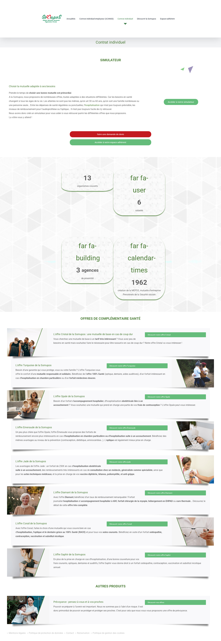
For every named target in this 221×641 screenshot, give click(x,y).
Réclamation (83, 625)
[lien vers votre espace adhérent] (110, 130)
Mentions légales (17, 625)
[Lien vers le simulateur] (181, 90)
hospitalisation (92, 93)
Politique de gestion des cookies (108, 625)
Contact (70, 625)
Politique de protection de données (46, 625)
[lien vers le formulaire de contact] (110, 122)
